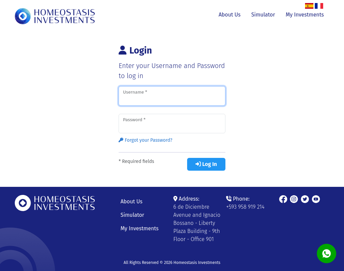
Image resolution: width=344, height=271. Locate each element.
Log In (206, 164)
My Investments (305, 14)
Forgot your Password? (145, 140)
